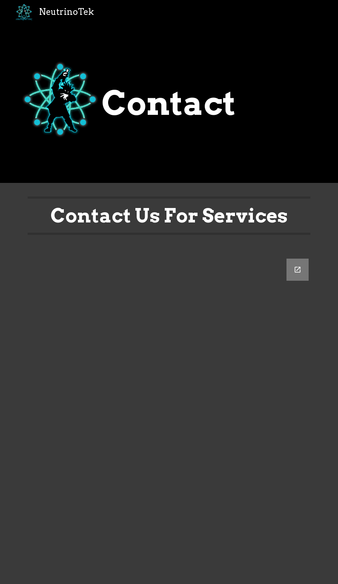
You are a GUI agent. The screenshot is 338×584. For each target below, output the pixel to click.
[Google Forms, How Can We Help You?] (169, 416)
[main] (169, 103)
